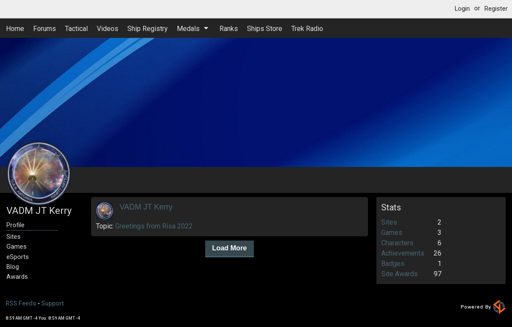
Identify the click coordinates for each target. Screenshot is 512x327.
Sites (13, 237)
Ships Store (264, 29)
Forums (44, 29)
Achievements (402, 253)
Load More (229, 248)
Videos (107, 29)
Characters (397, 243)
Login (462, 8)
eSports (17, 257)
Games (16, 246)
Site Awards (399, 274)
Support (52, 303)
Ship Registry (147, 29)
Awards (17, 277)
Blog (12, 267)
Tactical (76, 29)
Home (15, 29)
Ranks (228, 29)
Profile (15, 225)
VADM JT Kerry (146, 207)
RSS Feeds (21, 303)
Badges (392, 263)
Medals (188, 29)
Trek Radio (307, 29)
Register (496, 8)
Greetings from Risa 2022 (154, 226)
